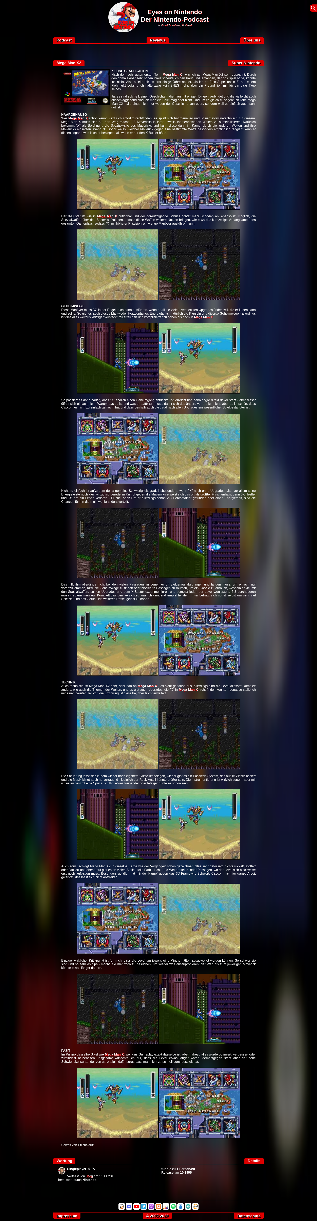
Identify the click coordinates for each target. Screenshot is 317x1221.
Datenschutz (248, 1216)
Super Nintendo (245, 63)
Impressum (67, 1216)
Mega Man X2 (69, 63)
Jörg (89, 1176)
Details (254, 1161)
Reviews (157, 40)
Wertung (64, 1161)
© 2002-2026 (157, 1216)
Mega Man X (172, 74)
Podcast (64, 40)
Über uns (252, 40)
